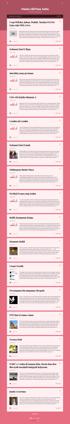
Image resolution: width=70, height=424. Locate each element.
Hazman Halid (17, 241)
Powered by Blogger (35, 418)
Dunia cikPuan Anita (35, 9)
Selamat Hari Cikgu (20, 49)
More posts (35, 414)
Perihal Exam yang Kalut (22, 193)
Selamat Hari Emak (19, 145)
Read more (58, 41)
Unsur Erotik (16, 266)
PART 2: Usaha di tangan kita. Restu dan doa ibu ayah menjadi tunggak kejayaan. (32, 365)
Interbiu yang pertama (21, 73)
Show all (59, 16)
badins (38, 420)
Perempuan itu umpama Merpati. (27, 290)
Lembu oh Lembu (18, 121)
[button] (60, 22)
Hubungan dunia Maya (21, 169)
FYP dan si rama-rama (21, 314)
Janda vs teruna (17, 391)
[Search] (62, 3)
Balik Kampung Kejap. (21, 217)
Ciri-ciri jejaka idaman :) (22, 97)
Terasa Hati (15, 339)
